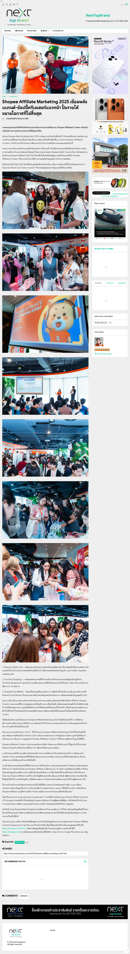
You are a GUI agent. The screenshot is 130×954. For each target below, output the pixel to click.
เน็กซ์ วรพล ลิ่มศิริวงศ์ (102, 350)
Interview (31, 31)
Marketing (13, 96)
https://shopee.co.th (11, 832)
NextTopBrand (98, 15)
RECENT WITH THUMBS (103, 249)
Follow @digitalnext (120, 194)
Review (19, 31)
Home (7, 31)
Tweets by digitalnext (110, 196)
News (45, 31)
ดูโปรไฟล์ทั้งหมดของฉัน (102, 354)
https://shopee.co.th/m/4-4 (14, 828)
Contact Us (57, 31)
